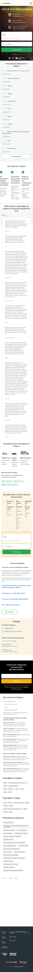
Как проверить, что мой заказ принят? (13, 593)
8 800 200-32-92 (6, 644)
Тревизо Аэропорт (8, 822)
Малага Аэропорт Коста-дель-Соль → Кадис (15, 809)
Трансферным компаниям (12, 932)
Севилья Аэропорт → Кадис (21, 802)
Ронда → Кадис (8, 802)
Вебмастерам (12, 940)
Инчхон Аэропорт (22, 830)
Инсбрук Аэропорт (8, 839)
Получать (16, 681)
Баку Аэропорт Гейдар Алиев (11, 849)
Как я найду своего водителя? (11, 605)
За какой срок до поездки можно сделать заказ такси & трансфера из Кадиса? (16, 586)
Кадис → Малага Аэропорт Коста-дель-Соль (15, 783)
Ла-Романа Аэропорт (9, 867)
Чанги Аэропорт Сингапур (11, 864)
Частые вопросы (4, 942)
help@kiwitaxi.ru (9, 628)
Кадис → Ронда (8, 792)
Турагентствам (12, 936)
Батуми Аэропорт (23, 845)
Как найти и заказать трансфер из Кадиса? (15, 567)
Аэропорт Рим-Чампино (21, 833)
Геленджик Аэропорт (9, 830)
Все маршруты (16, 156)
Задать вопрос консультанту (13, 631)
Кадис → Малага (19, 789)
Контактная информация (5, 947)
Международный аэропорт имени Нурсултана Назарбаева (16, 826)
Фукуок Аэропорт (8, 833)
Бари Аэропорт (8, 852)
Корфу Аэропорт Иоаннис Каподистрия (14, 858)
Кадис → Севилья (8, 789)
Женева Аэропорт (8, 861)
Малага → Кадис (8, 812)
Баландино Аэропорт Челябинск (12, 836)
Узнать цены (17, 50)
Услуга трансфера (4, 937)
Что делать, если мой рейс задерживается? (15, 599)
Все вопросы (9, 612)
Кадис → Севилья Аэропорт (11, 786)
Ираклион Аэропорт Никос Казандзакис (14, 842)
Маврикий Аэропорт (19, 852)
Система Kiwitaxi (4, 932)
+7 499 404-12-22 (7, 650)
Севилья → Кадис (8, 806)
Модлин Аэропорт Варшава (11, 855)
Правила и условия (18, 966)
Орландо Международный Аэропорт (13, 870)
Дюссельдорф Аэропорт (10, 845)
